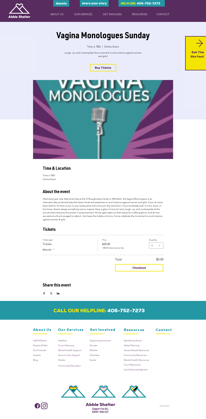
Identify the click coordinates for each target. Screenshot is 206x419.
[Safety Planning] (137, 345)
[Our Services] (71, 330)
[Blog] (43, 360)
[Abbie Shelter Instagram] (44, 406)
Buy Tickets (103, 68)
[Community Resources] (137, 355)
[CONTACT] (163, 14)
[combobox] (156, 246)
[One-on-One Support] (70, 355)
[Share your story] (94, 3)
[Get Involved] (103, 330)
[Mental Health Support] (70, 350)
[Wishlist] (101, 350)
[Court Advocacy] (70, 345)
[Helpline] (70, 340)
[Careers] (43, 355)
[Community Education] (70, 366)
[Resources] (134, 330)
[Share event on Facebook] (44, 293)
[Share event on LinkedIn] (58, 293)
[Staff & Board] (43, 340)
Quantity (153, 240)
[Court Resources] (137, 365)
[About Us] (42, 330)
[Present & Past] (43, 345)
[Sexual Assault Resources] (137, 350)
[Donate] (101, 345)
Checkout (139, 268)
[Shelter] (70, 360)
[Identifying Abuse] (137, 340)
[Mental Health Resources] (137, 360)
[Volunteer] (101, 355)
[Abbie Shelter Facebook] (37, 406)
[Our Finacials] (43, 350)
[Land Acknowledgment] (137, 369)
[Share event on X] (51, 293)
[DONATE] (61, 3)
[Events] (101, 360)
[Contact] (164, 330)
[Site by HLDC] (164, 406)
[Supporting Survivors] (101, 340)
